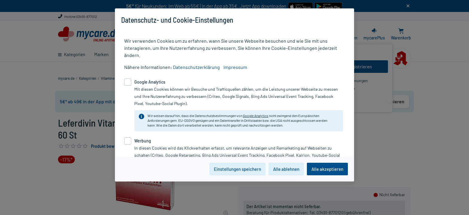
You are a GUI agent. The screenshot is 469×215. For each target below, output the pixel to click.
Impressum (235, 67)
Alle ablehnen (286, 169)
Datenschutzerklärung (196, 67)
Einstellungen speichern (237, 169)
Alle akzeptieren (327, 169)
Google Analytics (255, 115)
